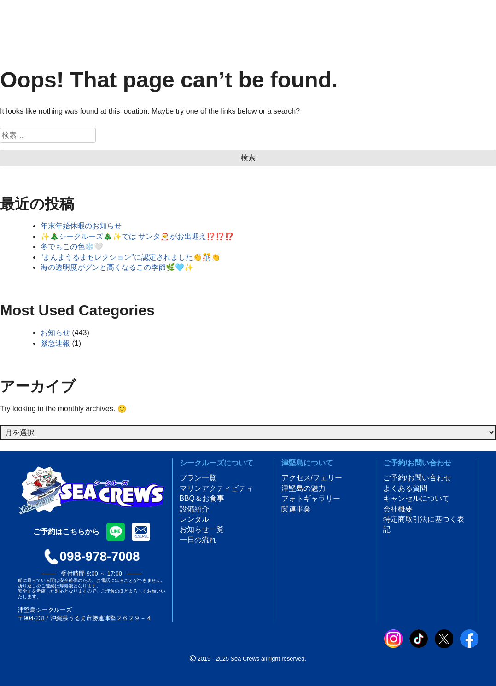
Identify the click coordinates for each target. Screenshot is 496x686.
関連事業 (296, 509)
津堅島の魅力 (303, 488)
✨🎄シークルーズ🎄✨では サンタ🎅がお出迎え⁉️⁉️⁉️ (137, 236)
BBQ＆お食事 (202, 498)
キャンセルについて (416, 498)
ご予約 (471, 25)
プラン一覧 (198, 478)
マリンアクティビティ (216, 488)
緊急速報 (55, 343)
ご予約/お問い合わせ (417, 478)
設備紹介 (194, 509)
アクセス (417, 25)
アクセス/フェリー (311, 478)
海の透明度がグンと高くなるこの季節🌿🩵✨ (117, 267)
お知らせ (55, 333)
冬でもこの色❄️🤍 (72, 246)
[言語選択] (152, 19)
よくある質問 (405, 488)
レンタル (194, 519)
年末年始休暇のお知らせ (81, 226)
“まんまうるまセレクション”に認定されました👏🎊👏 (131, 257)
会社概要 (398, 509)
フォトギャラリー (310, 498)
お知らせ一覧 (202, 529)
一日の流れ (198, 540)
